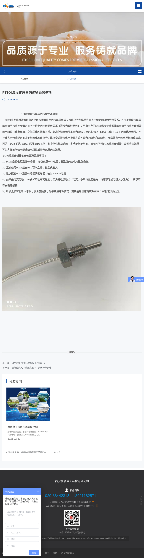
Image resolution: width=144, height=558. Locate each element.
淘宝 (47, 553)
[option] (28, 415)
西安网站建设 (67, 553)
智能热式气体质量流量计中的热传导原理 (31, 367)
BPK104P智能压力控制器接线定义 (29, 363)
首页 (61, 42)
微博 (55, 553)
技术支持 (70, 42)
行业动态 (24, 79)
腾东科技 (122, 538)
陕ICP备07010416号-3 (81, 538)
